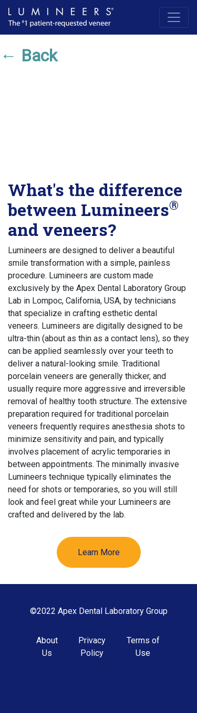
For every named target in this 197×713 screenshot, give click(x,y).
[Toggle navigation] (174, 17)
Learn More (99, 552)
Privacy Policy (92, 646)
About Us (47, 646)
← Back (28, 56)
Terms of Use (143, 646)
